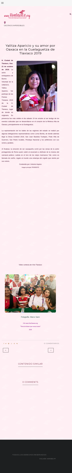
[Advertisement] (30, 185)
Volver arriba (47, 459)
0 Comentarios (51, 343)
